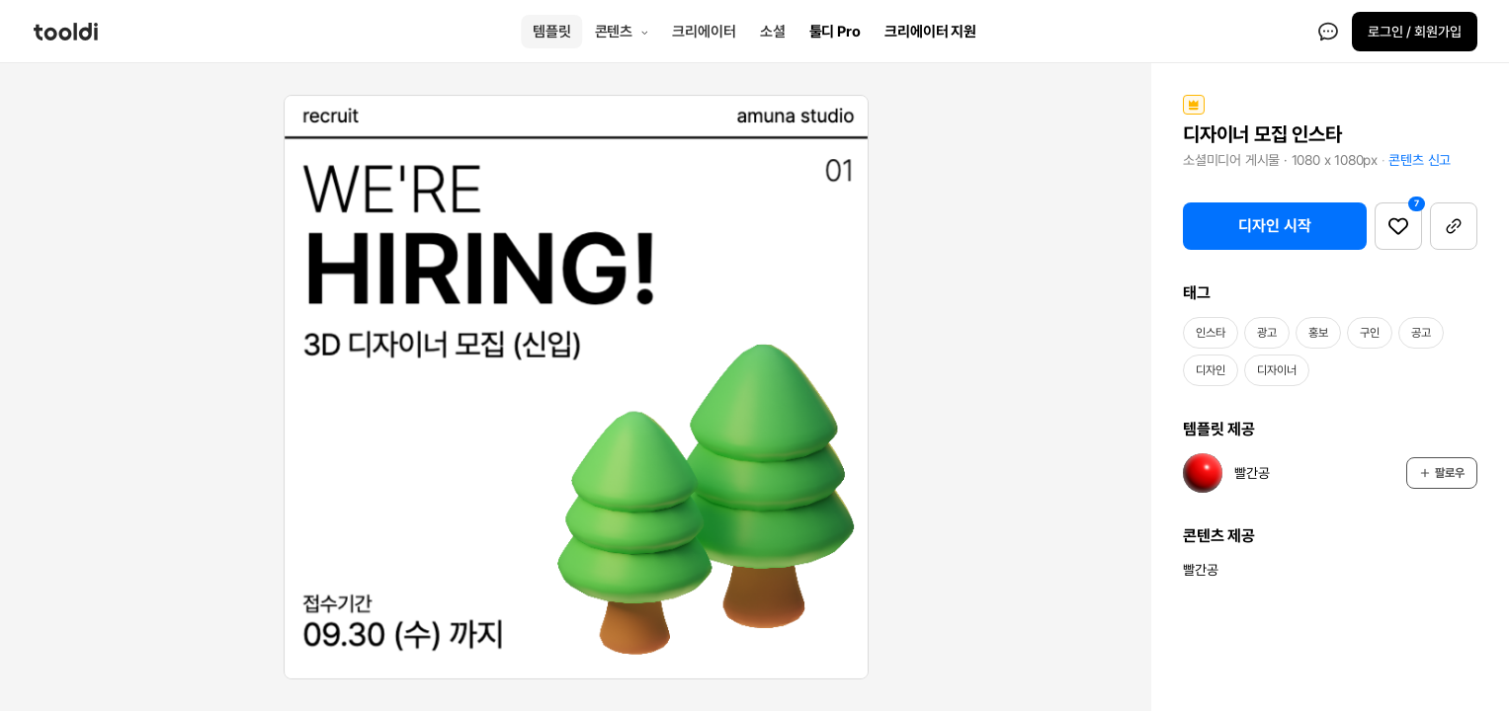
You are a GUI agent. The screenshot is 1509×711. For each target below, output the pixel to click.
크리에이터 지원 (930, 31)
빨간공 (1200, 570)
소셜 (773, 31)
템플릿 (552, 31)
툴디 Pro (835, 31)
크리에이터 (704, 31)
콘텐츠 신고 (1419, 160)
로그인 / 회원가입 (1415, 32)
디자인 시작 (1274, 225)
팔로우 (1442, 473)
